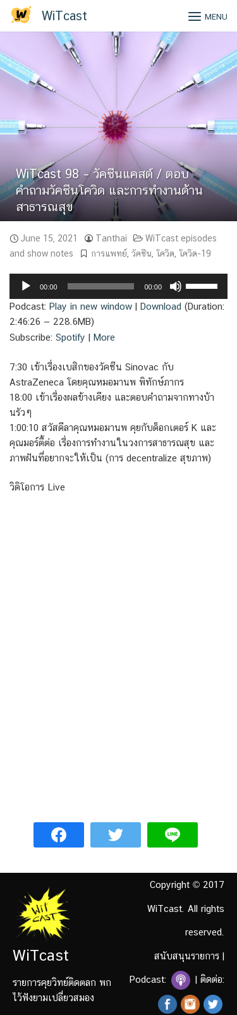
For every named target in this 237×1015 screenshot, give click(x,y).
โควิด (165, 253)
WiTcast (64, 15)
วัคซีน (141, 253)
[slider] (101, 286)
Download (160, 306)
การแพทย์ (109, 253)
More (104, 337)
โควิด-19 (195, 253)
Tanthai (111, 238)
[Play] (26, 286)
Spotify (70, 337)
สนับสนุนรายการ (186, 956)
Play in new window (90, 306)
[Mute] (175, 286)
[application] (118, 286)
